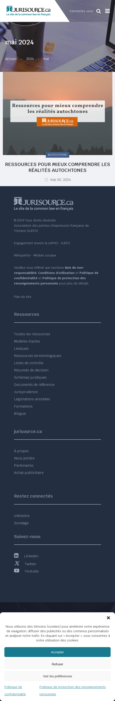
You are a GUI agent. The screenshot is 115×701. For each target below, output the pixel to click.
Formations (23, 406)
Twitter (25, 564)
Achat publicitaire (29, 472)
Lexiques (21, 348)
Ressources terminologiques (37, 355)
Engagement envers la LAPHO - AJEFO (42, 243)
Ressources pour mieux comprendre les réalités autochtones (57, 167)
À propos (21, 451)
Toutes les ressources (32, 334)
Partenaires (24, 465)
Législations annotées (32, 399)
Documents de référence (34, 384)
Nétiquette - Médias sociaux (35, 255)
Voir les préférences (57, 676)
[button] (108, 618)
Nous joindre (24, 458)
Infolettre (22, 516)
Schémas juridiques (30, 377)
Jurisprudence (26, 392)
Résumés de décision (31, 370)
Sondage (21, 523)
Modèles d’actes (27, 341)
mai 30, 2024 (57, 179)
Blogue (20, 413)
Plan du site (22, 297)
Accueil (11, 59)
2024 (30, 59)
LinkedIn (26, 556)
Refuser (57, 664)
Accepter (57, 652)
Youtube (26, 571)
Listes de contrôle (28, 363)
